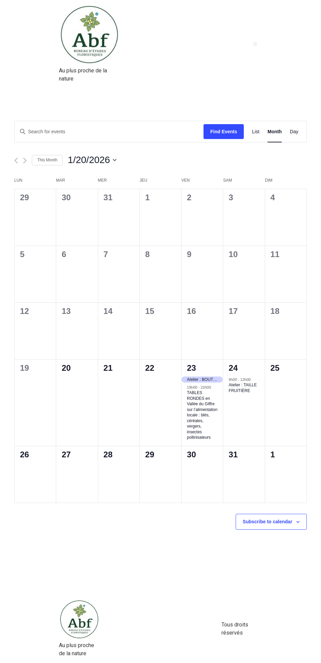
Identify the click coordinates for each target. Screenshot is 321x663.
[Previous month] (16, 160)
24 (233, 367)
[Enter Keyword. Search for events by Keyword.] (109, 131)
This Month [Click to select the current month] (47, 160)
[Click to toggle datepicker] (92, 160)
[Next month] (25, 160)
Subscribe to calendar (267, 521)
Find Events (223, 131)
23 (191, 367)
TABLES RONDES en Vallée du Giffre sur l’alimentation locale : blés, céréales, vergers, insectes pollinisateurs (202, 415)
